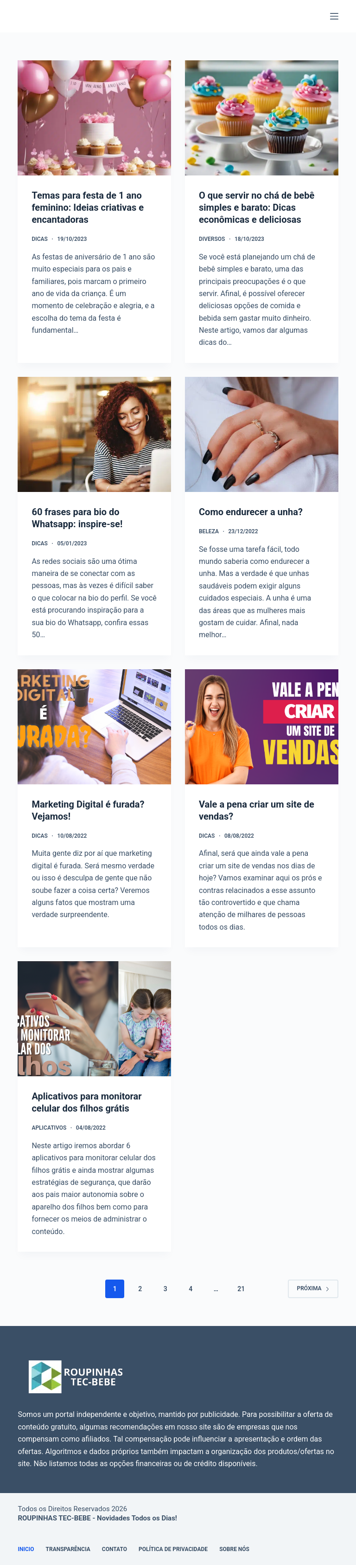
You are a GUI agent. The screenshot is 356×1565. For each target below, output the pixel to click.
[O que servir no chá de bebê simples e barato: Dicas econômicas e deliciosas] (261, 117)
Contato (114, 1549)
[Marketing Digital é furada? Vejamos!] (94, 726)
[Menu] (334, 16)
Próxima (313, 1288)
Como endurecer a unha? (251, 511)
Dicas (39, 239)
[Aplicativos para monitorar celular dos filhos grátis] (94, 1018)
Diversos (212, 239)
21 (241, 1289)
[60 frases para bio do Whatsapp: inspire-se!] (94, 434)
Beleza (209, 531)
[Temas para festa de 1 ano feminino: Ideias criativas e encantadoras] (94, 117)
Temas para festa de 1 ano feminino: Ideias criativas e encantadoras (88, 207)
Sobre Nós (234, 1549)
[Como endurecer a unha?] (261, 434)
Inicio (26, 1549)
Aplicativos (49, 1128)
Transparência (68, 1549)
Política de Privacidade (173, 1549)
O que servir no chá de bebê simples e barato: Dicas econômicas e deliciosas (256, 207)
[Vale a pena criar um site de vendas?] (261, 726)
